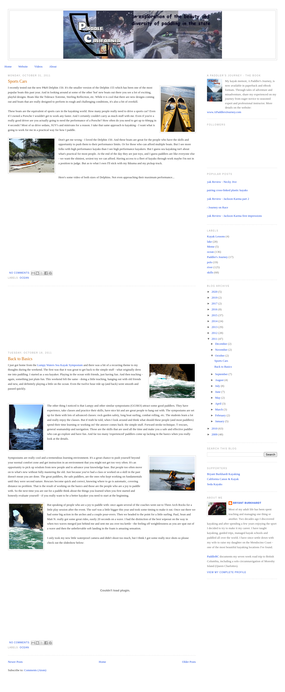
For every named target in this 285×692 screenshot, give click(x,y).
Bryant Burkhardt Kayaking (223, 474)
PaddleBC (213, 556)
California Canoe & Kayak (223, 479)
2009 (215, 434)
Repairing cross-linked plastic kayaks (226, 190)
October (220, 355)
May (218, 397)
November (221, 349)
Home (8, 66)
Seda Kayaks (214, 484)
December (221, 343)
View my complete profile (226, 572)
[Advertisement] (42, 318)
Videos (38, 66)
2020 (215, 291)
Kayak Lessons (216, 236)
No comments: (20, 273)
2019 (215, 297)
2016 (215, 309)
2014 (215, 321)
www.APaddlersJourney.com (224, 112)
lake (209, 241)
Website (23, 66)
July (218, 386)
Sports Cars (17, 81)
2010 (215, 428)
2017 (215, 303)
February (221, 415)
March (219, 409)
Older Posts (189, 661)
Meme (210, 246)
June (218, 391)
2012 (215, 333)
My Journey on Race (216, 207)
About (53, 66)
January (220, 421)
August (219, 380)
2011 (215, 338)
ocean (24, 278)
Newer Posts (15, 661)
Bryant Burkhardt (247, 503)
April (218, 403)
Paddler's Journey (217, 257)
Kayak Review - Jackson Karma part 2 (226, 198)
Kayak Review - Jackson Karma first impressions (233, 215)
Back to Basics (20, 359)
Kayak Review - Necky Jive (220, 181)
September (222, 374)
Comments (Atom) (35, 670)
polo (209, 262)
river (210, 267)
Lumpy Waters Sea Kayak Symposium (60, 365)
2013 (215, 327)
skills (210, 272)
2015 (215, 315)
